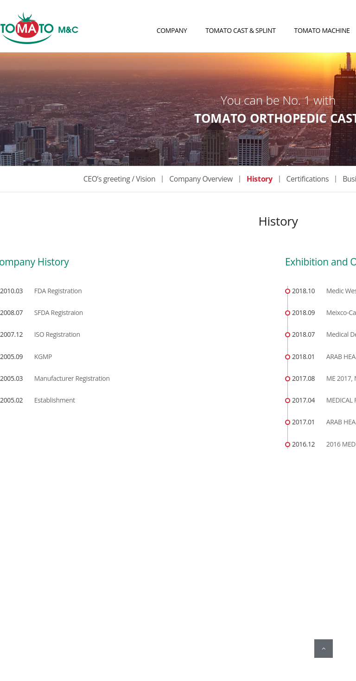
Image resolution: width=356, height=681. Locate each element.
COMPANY (172, 30)
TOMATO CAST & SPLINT (240, 30)
